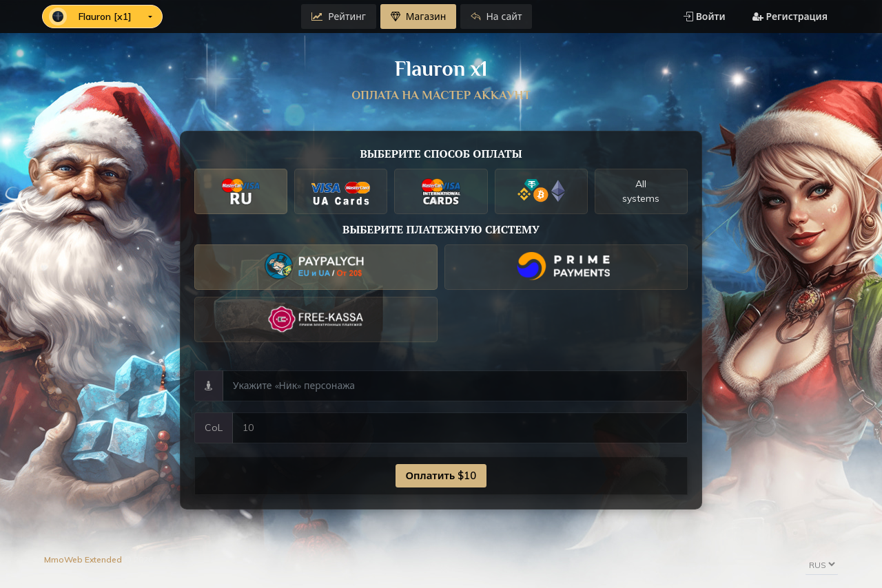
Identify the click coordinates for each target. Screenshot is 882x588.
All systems (641, 191)
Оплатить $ (441, 475)
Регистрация (790, 16)
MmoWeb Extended (83, 559)
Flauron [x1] (92, 16)
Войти (705, 16)
